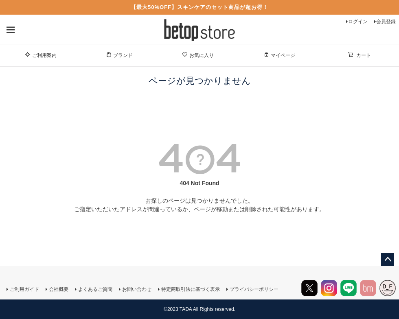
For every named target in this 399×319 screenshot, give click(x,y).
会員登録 (386, 21)
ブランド (119, 55)
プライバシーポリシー (254, 289)
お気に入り (198, 55)
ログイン (358, 21)
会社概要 (58, 289)
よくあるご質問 (95, 289)
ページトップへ (387, 259)
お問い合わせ (136, 289)
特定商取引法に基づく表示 (190, 289)
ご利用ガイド (24, 289)
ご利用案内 (41, 55)
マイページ (279, 55)
